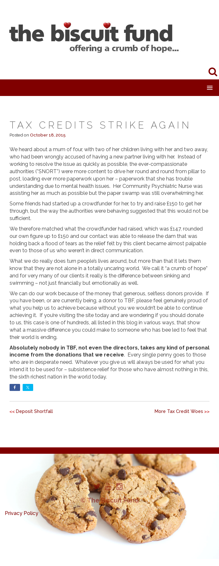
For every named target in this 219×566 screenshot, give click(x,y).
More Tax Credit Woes (179, 411)
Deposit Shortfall (34, 411)
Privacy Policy (21, 513)
